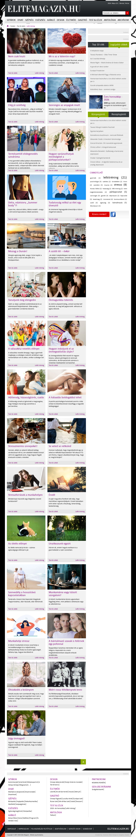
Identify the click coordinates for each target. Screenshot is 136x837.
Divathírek (12, 794)
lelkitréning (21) (115, 177)
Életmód (71, 20)
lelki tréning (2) (117, 189)
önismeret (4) (108, 199)
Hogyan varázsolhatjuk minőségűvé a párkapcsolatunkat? (61, 156)
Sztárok (11, 20)
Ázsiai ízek (54, 801)
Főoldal (12, 26)
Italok (73, 801)
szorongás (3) (95, 196)
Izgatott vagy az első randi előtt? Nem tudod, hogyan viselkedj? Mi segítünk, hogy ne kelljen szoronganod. (25, 744)
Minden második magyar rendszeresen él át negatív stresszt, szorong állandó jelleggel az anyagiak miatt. (65, 111)
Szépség (29, 20)
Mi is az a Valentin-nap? (62, 56)
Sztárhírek (22, 782)
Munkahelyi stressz (18, 641)
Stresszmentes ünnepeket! (22, 446)
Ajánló (51, 20)
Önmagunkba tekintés (61, 300)
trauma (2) (108, 185)
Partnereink (99, 779)
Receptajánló (119, 114)
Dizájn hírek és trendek (73, 782)
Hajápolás (20, 801)
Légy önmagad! (16, 738)
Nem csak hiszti (16, 56)
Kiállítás (26, 818)
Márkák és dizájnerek (16, 792)
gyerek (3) (104, 196)
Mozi (15, 818)
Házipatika (27, 811)
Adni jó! (77, 792)
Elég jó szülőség (17, 105)
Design (60, 20)
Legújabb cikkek (118, 44)
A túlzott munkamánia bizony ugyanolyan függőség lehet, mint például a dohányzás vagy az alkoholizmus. (66, 601)
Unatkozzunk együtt (60, 543)
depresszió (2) (114, 196)
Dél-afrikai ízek (64, 801)
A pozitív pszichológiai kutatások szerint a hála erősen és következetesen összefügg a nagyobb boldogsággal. (66, 403)
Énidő (52, 494)
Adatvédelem (60, 829)
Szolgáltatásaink (101, 786)
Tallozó (52, 815)
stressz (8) (120, 184)
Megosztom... (25, 785)
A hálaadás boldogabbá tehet (65, 397)
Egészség (40, 20)
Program (32, 818)
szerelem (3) (98, 185)
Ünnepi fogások (55, 799)
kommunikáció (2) (120, 199)
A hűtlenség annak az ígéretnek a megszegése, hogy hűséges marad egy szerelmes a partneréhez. (25, 403)
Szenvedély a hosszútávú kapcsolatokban (22, 594)
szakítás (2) (107, 181)
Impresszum (23, 829)
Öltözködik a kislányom (21, 689)
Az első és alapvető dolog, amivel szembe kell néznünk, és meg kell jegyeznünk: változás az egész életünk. (65, 306)
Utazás (71, 792)
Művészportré (32, 782)
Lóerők (52, 792)
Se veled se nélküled (60, 446)
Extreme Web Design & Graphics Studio (116, 835)
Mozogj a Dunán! (17, 251)
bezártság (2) (97, 199)
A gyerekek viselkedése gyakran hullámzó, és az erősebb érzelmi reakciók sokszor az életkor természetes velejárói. (25, 62)
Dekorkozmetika (31, 801)
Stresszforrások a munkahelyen (25, 494)
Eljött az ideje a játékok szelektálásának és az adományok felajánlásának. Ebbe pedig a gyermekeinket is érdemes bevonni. (25, 306)
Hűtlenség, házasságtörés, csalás (26, 397)
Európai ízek (77, 799)
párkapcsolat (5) (118, 192)
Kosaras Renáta (98, 783)
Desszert (79, 801)
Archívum (123, 20)
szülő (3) (94, 203)
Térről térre (54, 785)
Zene (20, 818)
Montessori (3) (95, 206)
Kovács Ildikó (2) (96, 189)
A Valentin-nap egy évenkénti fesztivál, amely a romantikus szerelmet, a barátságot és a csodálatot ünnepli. (66, 62)
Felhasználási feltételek (41, 829)
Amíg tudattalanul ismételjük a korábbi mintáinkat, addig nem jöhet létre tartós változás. (64, 166)
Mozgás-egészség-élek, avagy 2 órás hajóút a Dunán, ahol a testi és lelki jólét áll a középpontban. (25, 257)
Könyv (10, 818)
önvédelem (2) (117, 181)
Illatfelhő (11, 804)
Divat (20, 20)
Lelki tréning (31, 26)
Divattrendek (30, 792)
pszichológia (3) (95, 181)
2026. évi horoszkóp (57, 808)
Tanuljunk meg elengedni (22, 300)
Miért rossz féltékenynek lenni (65, 689)
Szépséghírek (21, 804)
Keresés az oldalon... (127, 13)
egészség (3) (105, 203)
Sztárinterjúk (13, 782)
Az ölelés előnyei (17, 543)
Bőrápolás (12, 801)
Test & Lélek (95, 20)
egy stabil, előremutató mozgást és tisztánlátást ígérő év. (115, 105)
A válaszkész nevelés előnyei (23, 348)
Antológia (110, 20)
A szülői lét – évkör (59, 251)
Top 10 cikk (98, 44)
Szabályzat (87, 829)
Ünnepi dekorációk (57, 782)
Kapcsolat (12, 829)
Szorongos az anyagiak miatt (64, 105)
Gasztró (82, 20)
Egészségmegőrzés (15, 811)
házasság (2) (107, 189)
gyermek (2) (95, 178)
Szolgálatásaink (97, 789)
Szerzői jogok (74, 829)
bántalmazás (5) (119, 203)
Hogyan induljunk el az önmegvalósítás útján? (61, 350)
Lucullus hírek (67, 799)
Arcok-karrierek (62, 792)
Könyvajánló (98, 114)
